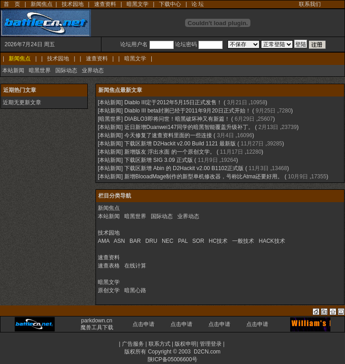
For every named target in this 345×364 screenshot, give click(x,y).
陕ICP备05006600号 (172, 359)
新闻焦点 (42, 4)
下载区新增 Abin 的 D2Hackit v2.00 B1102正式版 (184, 168)
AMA (103, 241)
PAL (182, 241)
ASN (119, 241)
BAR (135, 241)
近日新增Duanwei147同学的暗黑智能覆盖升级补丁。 (189, 127)
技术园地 (73, 4)
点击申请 (143, 324)
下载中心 (170, 4)
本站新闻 (13, 70)
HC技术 (218, 241)
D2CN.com (207, 351)
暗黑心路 (135, 290)
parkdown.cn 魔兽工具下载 (96, 324)
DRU (151, 241)
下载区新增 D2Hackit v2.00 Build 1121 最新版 (180, 143)
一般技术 (243, 241)
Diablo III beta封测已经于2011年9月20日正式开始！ (187, 110)
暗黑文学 (138, 4)
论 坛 (197, 4)
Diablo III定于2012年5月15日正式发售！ (173, 102)
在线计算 (135, 265)
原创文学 (109, 290)
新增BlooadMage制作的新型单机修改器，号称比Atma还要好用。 (203, 176)
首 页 (12, 4)
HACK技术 (272, 241)
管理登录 (211, 344)
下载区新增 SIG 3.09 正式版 (158, 160)
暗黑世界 (40, 70)
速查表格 (109, 265)
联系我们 (310, 4)
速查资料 (105, 4)
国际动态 (66, 70)
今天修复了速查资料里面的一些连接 (168, 135)
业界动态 (93, 70)
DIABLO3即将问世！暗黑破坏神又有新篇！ (177, 119)
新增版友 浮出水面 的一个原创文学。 (169, 152)
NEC (167, 241)
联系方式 (159, 344)
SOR (198, 241)
